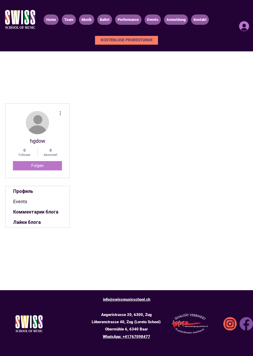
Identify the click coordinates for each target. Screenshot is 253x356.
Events (20, 201)
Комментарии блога (35, 212)
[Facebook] (246, 323)
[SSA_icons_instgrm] (230, 323)
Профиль (23, 191)
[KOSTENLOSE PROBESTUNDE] (126, 40)
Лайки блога (27, 222)
